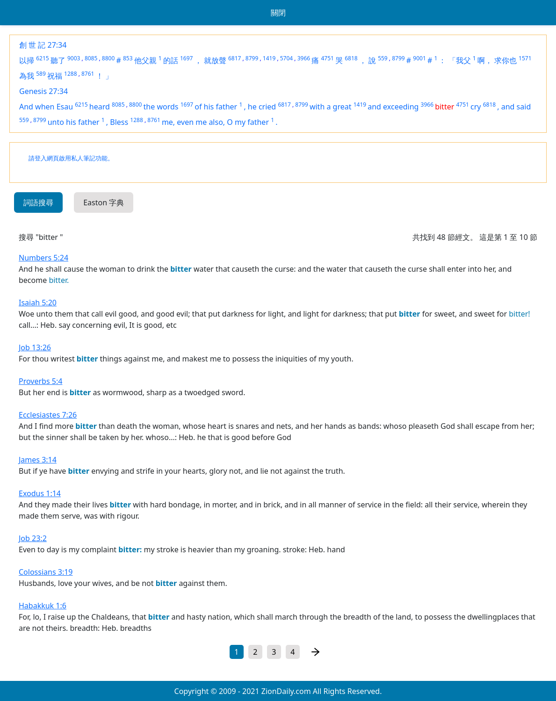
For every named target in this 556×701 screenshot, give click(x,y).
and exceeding (393, 106)
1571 (525, 58)
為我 (26, 76)
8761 (87, 74)
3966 (303, 58)
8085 (91, 58)
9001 (419, 58)
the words (161, 106)
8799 (252, 58)
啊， (484, 60)
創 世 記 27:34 (42, 45)
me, (169, 122)
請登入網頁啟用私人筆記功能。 (71, 158)
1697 (186, 58)
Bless (119, 122)
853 (128, 58)
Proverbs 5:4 (40, 381)
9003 (73, 58)
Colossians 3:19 (46, 572)
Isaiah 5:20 (38, 302)
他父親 (145, 60)
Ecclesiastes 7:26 (48, 415)
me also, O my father (232, 122)
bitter (444, 106)
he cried (262, 106)
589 (41, 74)
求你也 (505, 60)
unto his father (74, 122)
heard (99, 106)
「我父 (459, 60)
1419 (269, 58)
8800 (108, 58)
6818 (351, 58)
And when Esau (46, 106)
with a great (331, 106)
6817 (234, 58)
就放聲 (215, 60)
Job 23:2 (33, 538)
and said (516, 106)
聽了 (58, 60)
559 (383, 58)
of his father (216, 106)
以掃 (26, 60)
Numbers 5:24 (43, 258)
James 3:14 (38, 460)
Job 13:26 (35, 347)
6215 (42, 58)
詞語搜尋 (38, 202)
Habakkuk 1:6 (42, 605)
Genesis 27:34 (43, 91)
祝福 (54, 76)
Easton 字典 (103, 202)
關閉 (278, 12)
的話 (170, 60)
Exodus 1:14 (40, 493)
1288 (70, 74)
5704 (286, 58)
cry (475, 106)
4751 (327, 58)
